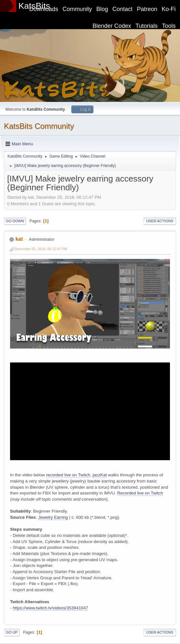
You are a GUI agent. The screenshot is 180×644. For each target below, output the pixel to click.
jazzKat (100, 474)
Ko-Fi (169, 9)
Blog (102, 9)
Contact (123, 9)
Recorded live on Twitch (140, 493)
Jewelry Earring (53, 517)
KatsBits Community (39, 126)
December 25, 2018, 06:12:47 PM (41, 249)
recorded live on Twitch (68, 474)
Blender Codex (111, 26)
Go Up (12, 632)
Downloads (43, 9)
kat (19, 239)
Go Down (15, 221)
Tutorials (147, 26)
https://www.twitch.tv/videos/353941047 (50, 607)
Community (77, 9)
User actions (159, 221)
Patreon (147, 9)
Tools (169, 26)
